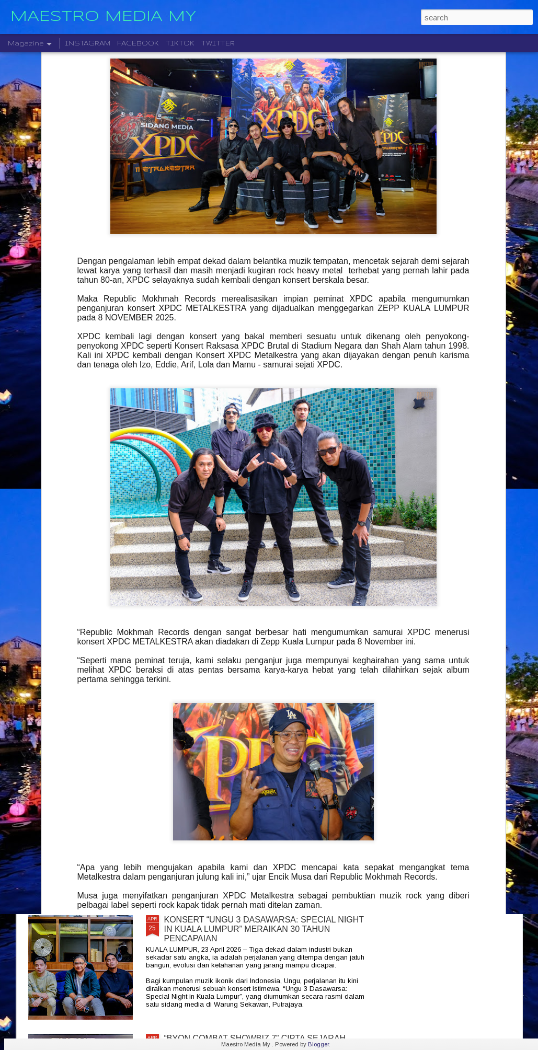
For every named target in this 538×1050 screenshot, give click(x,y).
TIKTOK (180, 43)
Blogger (318, 1044)
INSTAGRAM (87, 43)
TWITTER (218, 43)
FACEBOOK (138, 43)
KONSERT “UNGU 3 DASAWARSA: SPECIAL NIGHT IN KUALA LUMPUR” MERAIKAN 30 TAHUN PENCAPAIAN (264, 929)
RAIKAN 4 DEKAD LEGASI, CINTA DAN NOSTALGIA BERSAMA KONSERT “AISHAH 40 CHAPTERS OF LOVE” (264, 573)
